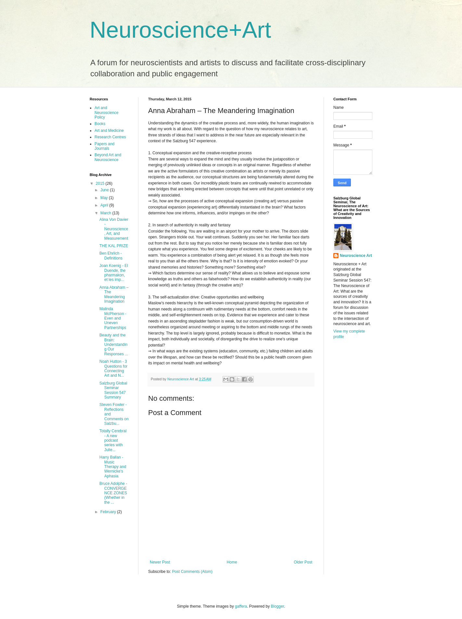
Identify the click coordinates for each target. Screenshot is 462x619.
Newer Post (160, 562)
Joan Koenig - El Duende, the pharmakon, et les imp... (113, 272)
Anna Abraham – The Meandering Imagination (113, 294)
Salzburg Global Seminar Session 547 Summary (113, 390)
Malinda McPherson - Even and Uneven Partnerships (112, 318)
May (104, 198)
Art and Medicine (109, 130)
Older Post (303, 562)
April (104, 205)
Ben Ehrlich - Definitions (110, 255)
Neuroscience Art (356, 255)
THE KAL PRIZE (113, 246)
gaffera (241, 606)
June (105, 190)
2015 (101, 183)
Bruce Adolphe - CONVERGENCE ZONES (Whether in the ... (113, 493)
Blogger (277, 606)
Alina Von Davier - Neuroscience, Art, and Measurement (113, 229)
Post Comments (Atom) (192, 571)
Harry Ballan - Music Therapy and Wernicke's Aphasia (112, 466)
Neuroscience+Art (180, 30)
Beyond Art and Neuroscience (108, 157)
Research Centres (110, 137)
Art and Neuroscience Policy (106, 113)
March (106, 213)
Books (100, 123)
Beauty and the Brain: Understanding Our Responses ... (113, 344)
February (108, 512)
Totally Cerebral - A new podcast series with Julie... (112, 440)
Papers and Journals (104, 146)
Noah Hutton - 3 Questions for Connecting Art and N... (113, 368)
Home (232, 562)
